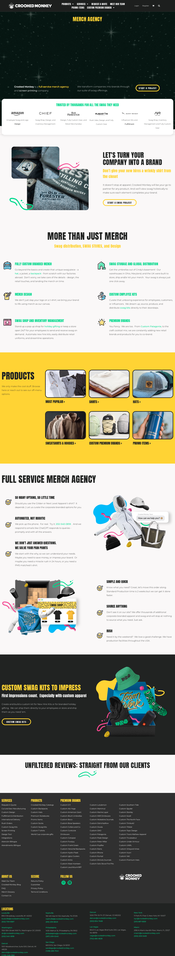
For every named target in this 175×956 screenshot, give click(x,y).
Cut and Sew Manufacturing (14, 809)
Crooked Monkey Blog (11, 884)
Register (145, 6)
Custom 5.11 (65, 805)
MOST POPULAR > (55, 401)
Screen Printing (8, 830)
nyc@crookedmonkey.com (146, 918)
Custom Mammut (97, 809)
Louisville (5, 913)
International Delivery (11, 819)
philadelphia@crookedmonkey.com (61, 933)
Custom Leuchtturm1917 (70, 867)
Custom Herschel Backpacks (72, 849)
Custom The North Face (129, 819)
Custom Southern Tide (129, 805)
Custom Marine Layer (99, 812)
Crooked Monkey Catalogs (42, 805)
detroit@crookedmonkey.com (15, 952)
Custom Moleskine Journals (102, 819)
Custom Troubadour (128, 838)
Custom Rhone (96, 853)
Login (136, 6)
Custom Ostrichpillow (99, 823)
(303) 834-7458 (96, 921)
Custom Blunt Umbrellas (71, 816)
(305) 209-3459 (140, 936)
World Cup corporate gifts (42, 834)
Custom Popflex (97, 845)
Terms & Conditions (39, 892)
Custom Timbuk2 (126, 823)
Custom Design (8, 812)
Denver (93, 912)
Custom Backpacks (39, 809)
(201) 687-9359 (140, 921)
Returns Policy (37, 881)
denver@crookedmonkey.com (103, 918)
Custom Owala (96, 827)
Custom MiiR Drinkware (100, 816)
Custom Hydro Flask (69, 853)
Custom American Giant (70, 812)
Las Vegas (94, 927)
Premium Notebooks (40, 816)
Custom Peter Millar (98, 841)
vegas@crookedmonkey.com (102, 936)
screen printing (28, 90)
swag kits (125, 307)
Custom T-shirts (38, 830)
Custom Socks (37, 823)
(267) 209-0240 (52, 936)
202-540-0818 (63, 524)
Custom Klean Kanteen (70, 864)
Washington (7, 927)
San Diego (50, 942)
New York (138, 913)
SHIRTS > (94, 401)
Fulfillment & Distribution (12, 816)
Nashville (49, 913)
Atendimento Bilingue (11, 845)
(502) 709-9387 (8, 922)
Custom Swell (125, 816)
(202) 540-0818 (8, 936)
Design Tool (7, 834)
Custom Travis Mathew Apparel (132, 834)
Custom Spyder (126, 809)
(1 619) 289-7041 (52, 951)
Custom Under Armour (129, 841)
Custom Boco (66, 819)
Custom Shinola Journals (100, 860)
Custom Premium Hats (129, 860)
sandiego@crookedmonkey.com (60, 948)
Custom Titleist (125, 827)
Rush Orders (7, 823)
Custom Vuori (125, 853)
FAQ (3, 888)
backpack (36, 273)
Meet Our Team (8, 881)
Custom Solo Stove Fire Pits (102, 864)
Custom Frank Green (69, 845)
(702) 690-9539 (96, 939)
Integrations (7, 838)
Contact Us (6, 896)
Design (17, 124)
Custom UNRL (125, 845)
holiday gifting (52, 326)
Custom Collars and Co (70, 827)
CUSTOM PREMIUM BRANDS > (105, 443)
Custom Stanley (126, 812)
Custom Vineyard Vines (129, 849)
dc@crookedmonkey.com (13, 933)
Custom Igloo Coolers (69, 856)
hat (16, 273)
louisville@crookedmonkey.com (15, 919)
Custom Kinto (66, 860)
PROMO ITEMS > (142, 443)
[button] (68, 4)
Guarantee (35, 884)
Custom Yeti (124, 856)
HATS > (136, 401)
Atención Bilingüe (9, 841)
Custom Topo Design (128, 830)
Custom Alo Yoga (67, 809)
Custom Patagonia (151, 326)
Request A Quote (9, 805)
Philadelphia (51, 927)
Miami (136, 927)
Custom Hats (36, 812)
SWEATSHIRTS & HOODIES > (61, 443)
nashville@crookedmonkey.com (60, 919)
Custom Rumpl (96, 856)
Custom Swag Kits (9, 827)
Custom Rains (96, 849)
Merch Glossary (8, 892)
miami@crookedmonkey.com (147, 933)
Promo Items (37, 819)
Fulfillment (129, 124)
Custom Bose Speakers (70, 823)
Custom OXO (95, 830)
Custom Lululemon (98, 805)
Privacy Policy (37, 888)
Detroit (5, 943)
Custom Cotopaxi (68, 838)
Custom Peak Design (99, 838)
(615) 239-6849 (52, 922)
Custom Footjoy (67, 841)
